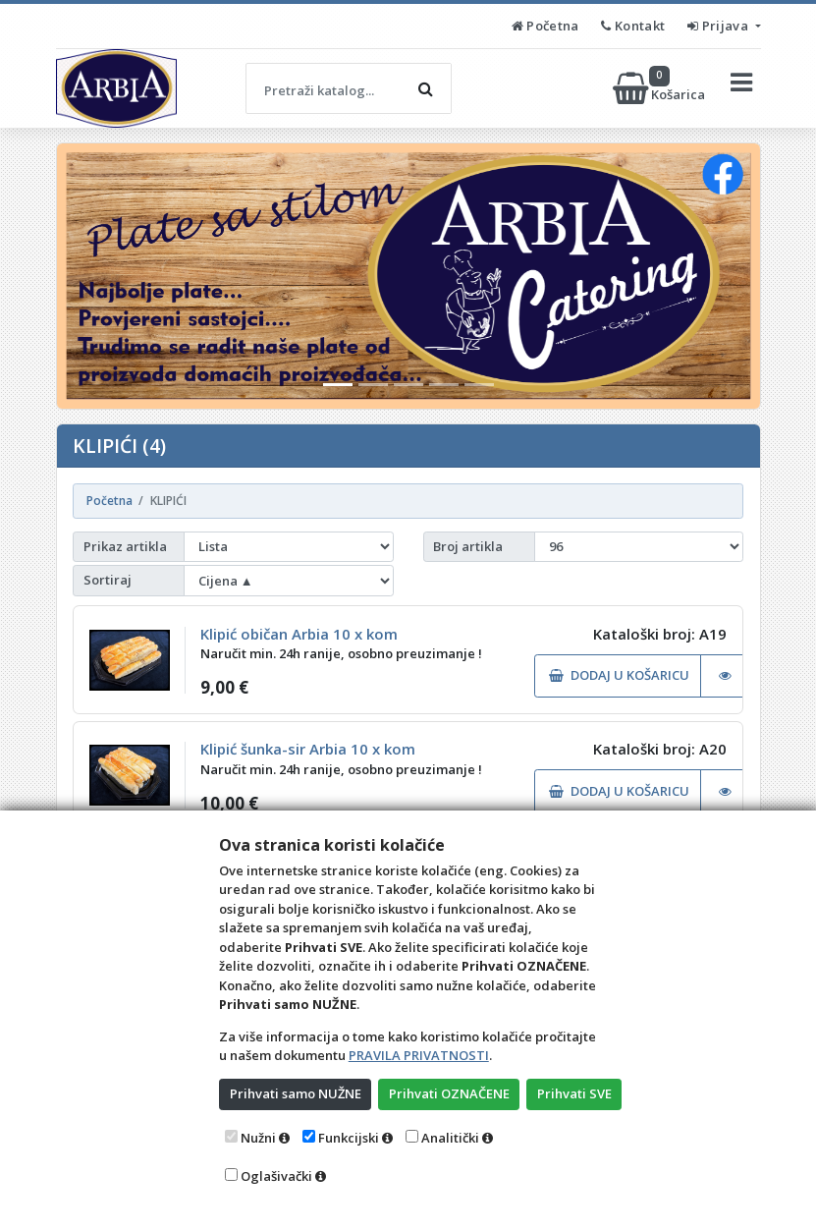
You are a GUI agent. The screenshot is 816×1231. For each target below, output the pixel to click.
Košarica (660, 88)
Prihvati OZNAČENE (449, 1093)
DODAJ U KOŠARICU (619, 675)
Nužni (258, 1138)
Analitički (450, 1138)
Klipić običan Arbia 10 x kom (299, 633)
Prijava (719, 25)
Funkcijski (348, 1138)
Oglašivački (276, 1176)
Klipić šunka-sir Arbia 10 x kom (307, 748)
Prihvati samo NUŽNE (295, 1093)
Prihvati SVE (574, 1093)
